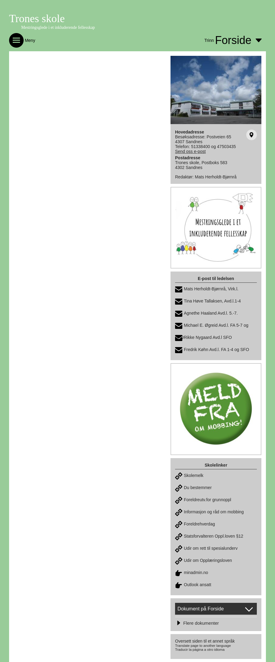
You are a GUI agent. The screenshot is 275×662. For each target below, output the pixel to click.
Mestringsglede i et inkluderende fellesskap (58, 27)
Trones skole (37, 18)
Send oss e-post (190, 151)
